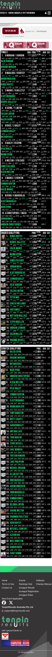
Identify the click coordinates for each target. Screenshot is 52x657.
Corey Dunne (16, 553)
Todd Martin (16, 437)
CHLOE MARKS (7, 189)
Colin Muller (16, 334)
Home (4, 580)
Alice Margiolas (8, 201)
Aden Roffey (15, 522)
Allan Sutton (16, 474)
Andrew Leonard (17, 327)
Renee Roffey (7, 84)
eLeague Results (27, 588)
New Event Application (12, 599)
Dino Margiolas (17, 480)
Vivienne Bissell (17, 340)
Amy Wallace (16, 431)
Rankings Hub (25, 584)
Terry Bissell (16, 443)
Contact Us (7, 588)
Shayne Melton (17, 510)
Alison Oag (15, 535)
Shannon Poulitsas (19, 516)
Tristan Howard (17, 455)
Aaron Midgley (17, 425)
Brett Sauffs (16, 419)
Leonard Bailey (8, 131)
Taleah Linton (7, 113)
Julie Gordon (7, 61)
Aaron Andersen (17, 486)
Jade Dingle (15, 309)
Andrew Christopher (11, 224)
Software (40, 580)
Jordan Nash (7, 218)
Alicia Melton (7, 172)
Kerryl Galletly (8, 102)
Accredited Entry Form (14, 36)
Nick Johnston (16, 541)
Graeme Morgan (8, 67)
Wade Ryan (6, 207)
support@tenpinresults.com (17, 611)
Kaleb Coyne (7, 119)
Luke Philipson (17, 461)
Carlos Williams (18, 303)
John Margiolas (17, 492)
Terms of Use (8, 584)
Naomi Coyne (7, 154)
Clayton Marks (8, 96)
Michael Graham (17, 468)
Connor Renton (8, 183)
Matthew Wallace (18, 315)
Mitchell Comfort (18, 528)
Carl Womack (16, 449)
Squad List (29, 31)
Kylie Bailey (6, 148)
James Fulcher (8, 166)
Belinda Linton (17, 504)
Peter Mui (14, 297)
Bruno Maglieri (8, 78)
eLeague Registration (29, 591)
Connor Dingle (16, 498)
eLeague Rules (26, 595)
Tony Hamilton (16, 413)
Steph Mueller (17, 321)
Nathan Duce (7, 137)
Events (22, 580)
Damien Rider (16, 547)
